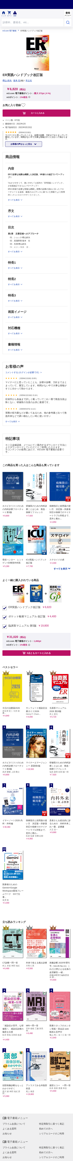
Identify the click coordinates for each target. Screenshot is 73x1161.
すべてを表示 (11, 421)
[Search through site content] (32, 22)
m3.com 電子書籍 (9, 31)
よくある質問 (9, 1129)
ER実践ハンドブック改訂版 (24, 607)
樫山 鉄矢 (7, 80)
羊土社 (29, 80)
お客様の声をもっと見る (21, 144)
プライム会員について (14, 1124)
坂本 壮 (16, 80)
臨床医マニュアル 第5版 (22, 625)
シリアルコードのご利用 (51, 1133)
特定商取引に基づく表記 (51, 1124)
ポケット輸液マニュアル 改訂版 (26, 616)
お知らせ (7, 1133)
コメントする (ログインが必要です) (22, 372)
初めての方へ (46, 1129)
